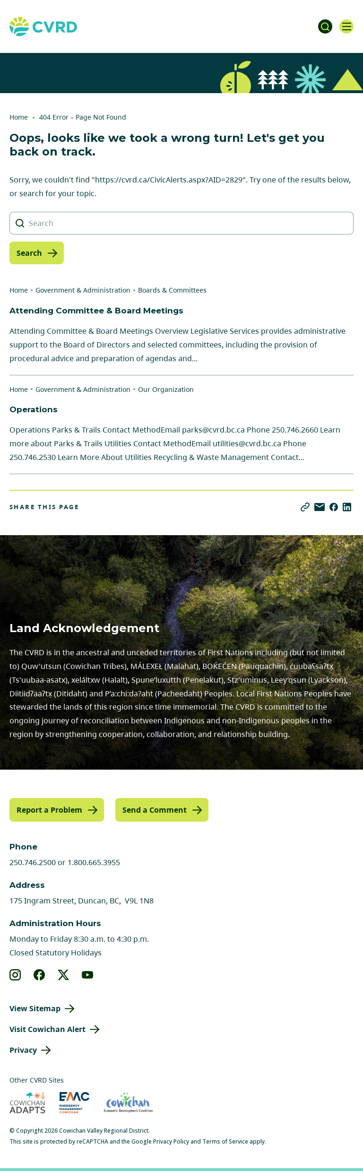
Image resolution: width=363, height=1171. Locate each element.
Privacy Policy (171, 1141)
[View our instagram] (15, 974)
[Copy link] (305, 507)
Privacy (23, 1050)
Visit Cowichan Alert (47, 1029)
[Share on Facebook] (333, 507)
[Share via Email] (319, 507)
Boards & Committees (172, 290)
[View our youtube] (88, 974)
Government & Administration (82, 290)
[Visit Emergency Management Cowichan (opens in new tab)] (74, 1102)
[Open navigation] (346, 26)
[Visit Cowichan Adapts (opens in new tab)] (27, 1102)
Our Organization (166, 389)
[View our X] (63, 974)
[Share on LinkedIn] (347, 507)
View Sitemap (34, 1008)
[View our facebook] (39, 974)
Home (18, 117)
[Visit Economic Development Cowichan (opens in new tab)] (128, 1102)
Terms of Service (225, 1141)
